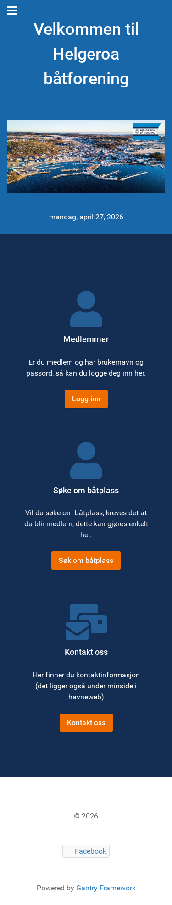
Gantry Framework (106, 887)
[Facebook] (86, 851)
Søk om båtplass (86, 560)
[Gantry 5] (86, 156)
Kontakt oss (86, 722)
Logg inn (86, 398)
